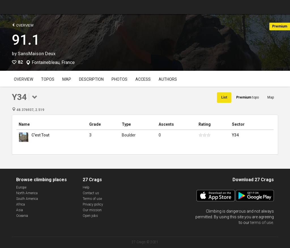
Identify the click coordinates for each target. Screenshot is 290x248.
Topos (47, 79)
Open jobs (90, 216)
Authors (168, 79)
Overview (23, 25)
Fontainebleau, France (53, 62)
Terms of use (92, 199)
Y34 (235, 135)
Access (143, 79)
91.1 (26, 40)
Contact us (91, 193)
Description (91, 79)
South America (27, 199)
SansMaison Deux (37, 53)
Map (66, 79)
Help (86, 187)
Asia (19, 210)
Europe (21, 187)
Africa (20, 204)
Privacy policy (93, 204)
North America (27, 193)
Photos (119, 79)
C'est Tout (40, 135)
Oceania (22, 216)
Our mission (92, 210)
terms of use (261, 222)
